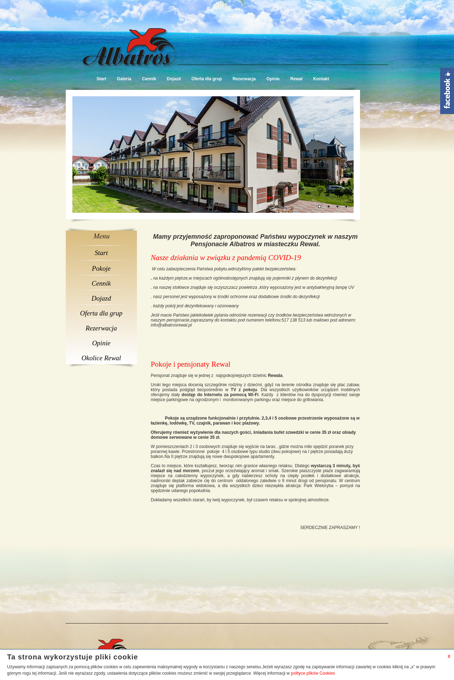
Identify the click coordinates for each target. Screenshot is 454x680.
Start (101, 78)
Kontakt (321, 78)
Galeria (124, 78)
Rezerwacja (244, 78)
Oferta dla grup (207, 78)
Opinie (272, 78)
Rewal (296, 78)
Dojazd (174, 78)
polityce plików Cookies (313, 673)
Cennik (149, 78)
